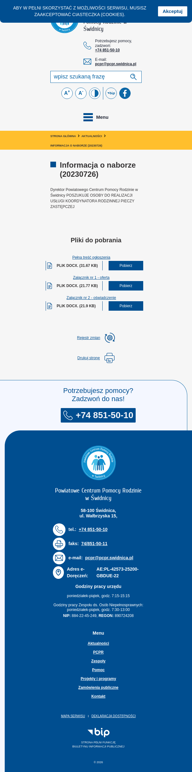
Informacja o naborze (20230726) (76, 145)
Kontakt (98, 696)
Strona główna (63, 136)
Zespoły (98, 661)
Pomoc (98, 670)
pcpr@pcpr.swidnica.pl (115, 64)
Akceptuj (173, 11)
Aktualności (92, 136)
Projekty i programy (98, 679)
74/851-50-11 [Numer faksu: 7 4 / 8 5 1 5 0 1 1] (94, 543)
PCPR (98, 652)
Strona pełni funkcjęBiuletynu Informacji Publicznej (89, 738)
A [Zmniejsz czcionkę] (80, 92)
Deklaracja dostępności (114, 716)
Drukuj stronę (96, 358)
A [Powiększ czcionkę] (67, 92)
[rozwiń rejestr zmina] (96, 338)
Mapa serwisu (73, 716)
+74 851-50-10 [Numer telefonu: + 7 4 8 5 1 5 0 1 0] (107, 50)
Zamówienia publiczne (98, 687)
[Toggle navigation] (96, 117)
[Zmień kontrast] (94, 93)
